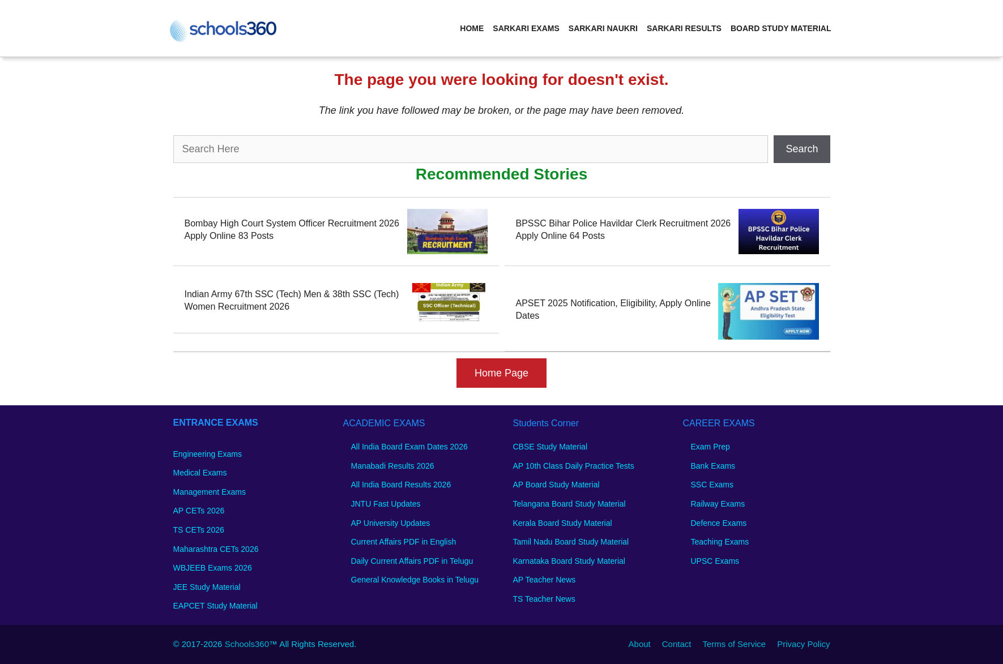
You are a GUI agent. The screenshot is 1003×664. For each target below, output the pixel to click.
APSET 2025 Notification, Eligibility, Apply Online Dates (613, 309)
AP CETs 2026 (199, 510)
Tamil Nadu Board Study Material (571, 541)
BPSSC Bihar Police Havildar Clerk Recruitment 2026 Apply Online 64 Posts (623, 230)
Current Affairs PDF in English (403, 541)
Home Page (501, 373)
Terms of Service (734, 644)
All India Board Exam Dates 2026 (409, 446)
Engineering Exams (207, 454)
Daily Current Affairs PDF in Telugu (412, 561)
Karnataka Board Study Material (569, 561)
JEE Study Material (207, 587)
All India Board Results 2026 (401, 484)
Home (472, 28)
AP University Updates (390, 523)
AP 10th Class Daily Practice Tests (573, 465)
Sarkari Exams (526, 28)
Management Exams (209, 491)
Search (802, 149)
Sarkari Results (684, 28)
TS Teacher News (544, 598)
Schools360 (247, 644)
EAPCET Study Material (215, 605)
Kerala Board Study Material (562, 523)
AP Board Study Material (556, 484)
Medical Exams (200, 472)
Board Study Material (781, 28)
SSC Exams (712, 484)
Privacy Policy (803, 644)
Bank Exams (713, 465)
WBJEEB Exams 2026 (212, 567)
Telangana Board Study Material (569, 503)
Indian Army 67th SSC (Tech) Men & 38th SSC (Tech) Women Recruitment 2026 (292, 300)
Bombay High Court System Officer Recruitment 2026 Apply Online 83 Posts (292, 230)
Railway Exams (718, 503)
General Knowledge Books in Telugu (415, 579)
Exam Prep (710, 446)
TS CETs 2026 (198, 529)
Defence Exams (719, 523)
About (640, 644)
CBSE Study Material (550, 446)
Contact (677, 644)
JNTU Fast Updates (386, 503)
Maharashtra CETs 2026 (216, 549)
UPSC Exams (715, 561)
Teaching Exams (720, 541)
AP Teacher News (544, 579)
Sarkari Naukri (603, 28)
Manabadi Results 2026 (392, 465)
